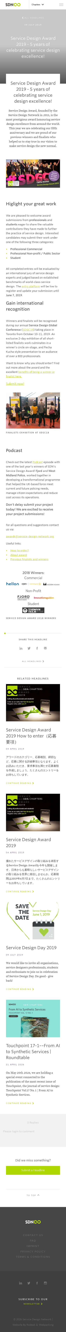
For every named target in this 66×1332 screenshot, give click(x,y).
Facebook (37, 1283)
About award (18, 555)
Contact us (33, 1235)
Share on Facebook (37, 648)
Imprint (33, 1246)
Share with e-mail (45, 648)
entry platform (31, 286)
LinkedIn (20, 1283)
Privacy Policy (33, 1251)
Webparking (46, 1324)
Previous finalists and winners (29, 559)
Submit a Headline (33, 1170)
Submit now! (15, 383)
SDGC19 (28, 329)
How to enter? (19, 550)
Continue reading (18, 783)
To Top (31, 1195)
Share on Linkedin (21, 648)
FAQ (33, 1240)
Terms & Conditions (33, 1256)
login (15, 1131)
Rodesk (31, 1324)
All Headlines (34, 18)
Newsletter (32, 1304)
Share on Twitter (29, 648)
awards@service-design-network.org (30, 536)
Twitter (28, 1283)
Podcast (38, 462)
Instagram (45, 1283)
